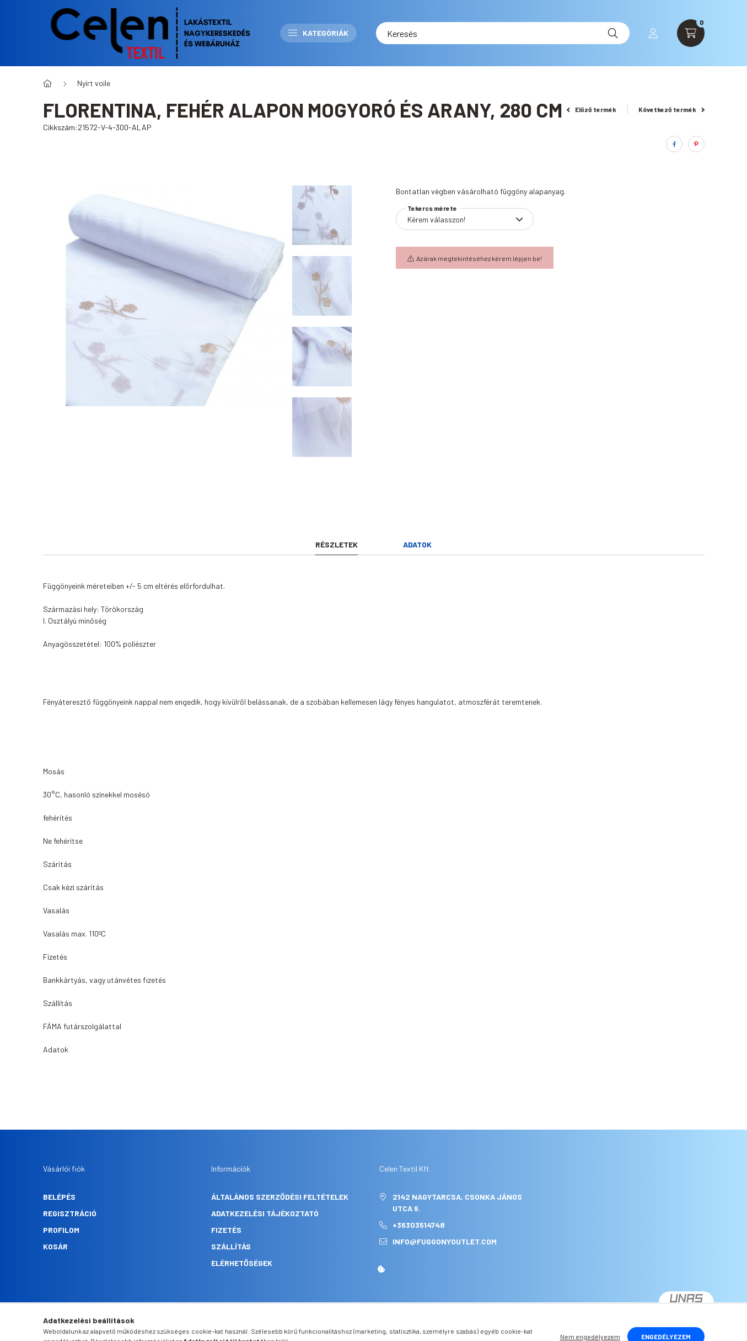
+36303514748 (419, 1225)
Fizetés (226, 1229)
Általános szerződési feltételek (279, 1196)
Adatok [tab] (417, 544)
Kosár (55, 1246)
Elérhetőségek (241, 1263)
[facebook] (674, 144)
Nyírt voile (93, 83)
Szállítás (231, 1246)
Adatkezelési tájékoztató (265, 1213)
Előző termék (591, 109)
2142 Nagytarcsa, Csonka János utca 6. (457, 1202)
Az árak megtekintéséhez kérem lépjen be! (479, 258)
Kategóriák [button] (318, 33)
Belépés (59, 1196)
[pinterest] (696, 144)
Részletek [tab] (336, 544)
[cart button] (691, 33)
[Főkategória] (47, 83)
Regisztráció (69, 1213)
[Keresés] (503, 33)
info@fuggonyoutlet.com (445, 1241)
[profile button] (653, 33)
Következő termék (671, 109)
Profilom (61, 1229)
